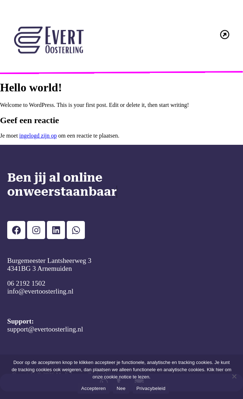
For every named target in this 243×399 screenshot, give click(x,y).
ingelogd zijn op (38, 136)
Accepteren (93, 388)
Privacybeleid (151, 388)
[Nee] (234, 376)
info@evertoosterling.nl (40, 291)
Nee (121, 388)
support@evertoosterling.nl (45, 329)
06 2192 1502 (26, 283)
